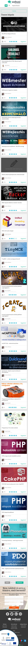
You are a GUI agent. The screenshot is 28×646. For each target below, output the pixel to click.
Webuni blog (14, 627)
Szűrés (14, 11)
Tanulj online (23, 625)
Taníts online (14, 625)
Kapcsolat (4, 625)
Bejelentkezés (16, 5)
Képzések (23, 627)
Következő (19, 582)
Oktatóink (4, 627)
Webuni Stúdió (14, 628)
